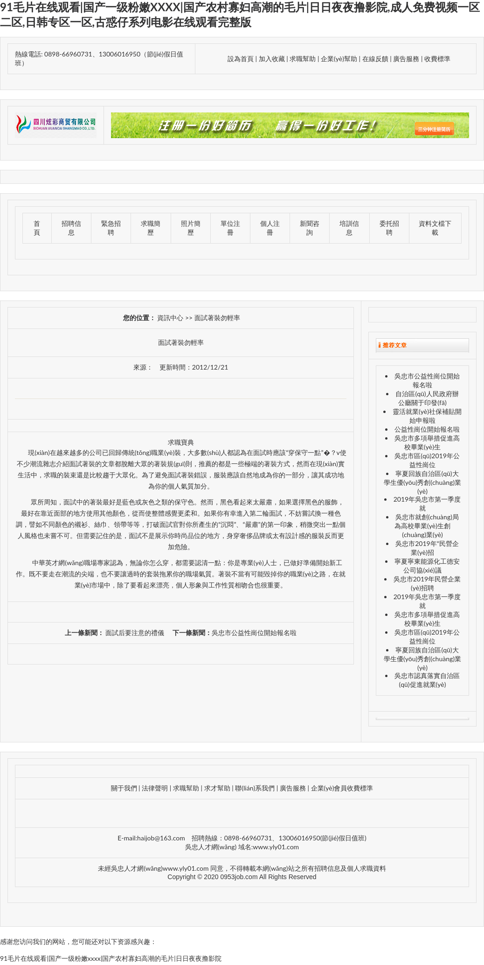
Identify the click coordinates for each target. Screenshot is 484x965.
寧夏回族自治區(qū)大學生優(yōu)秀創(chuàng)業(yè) (422, 482)
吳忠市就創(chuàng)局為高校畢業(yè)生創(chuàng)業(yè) (426, 525)
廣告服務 (407, 59)
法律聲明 (155, 788)
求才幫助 (217, 788)
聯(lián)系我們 (255, 788)
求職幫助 (303, 59)
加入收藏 (272, 59)
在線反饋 (375, 59)
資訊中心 (170, 318)
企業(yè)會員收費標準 (342, 788)
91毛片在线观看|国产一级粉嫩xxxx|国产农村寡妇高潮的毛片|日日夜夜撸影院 (110, 958)
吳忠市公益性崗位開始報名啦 (254, 632)
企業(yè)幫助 (339, 59)
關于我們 (124, 788)
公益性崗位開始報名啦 (427, 429)
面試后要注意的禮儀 (134, 632)
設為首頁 (241, 59)
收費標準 (437, 59)
